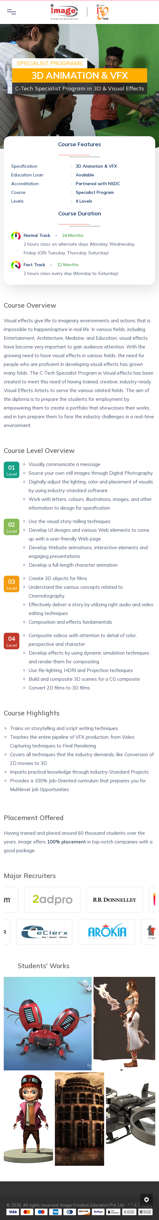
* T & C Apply (140, 1205)
